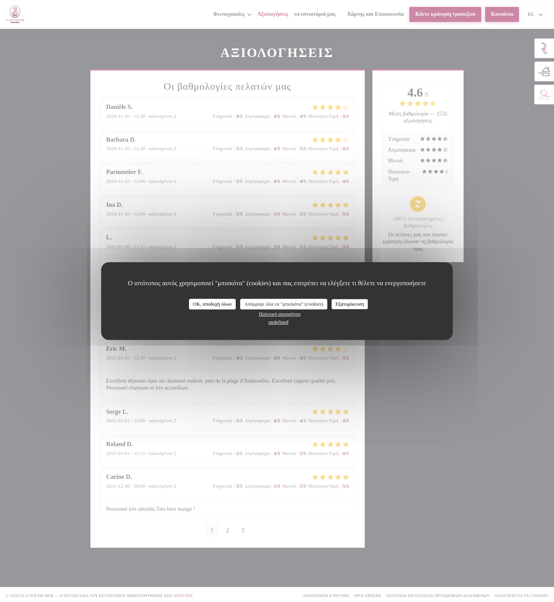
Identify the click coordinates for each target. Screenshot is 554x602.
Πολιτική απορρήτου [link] (280, 314)
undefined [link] (279, 322)
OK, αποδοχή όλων (212, 304)
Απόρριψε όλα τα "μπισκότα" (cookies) (283, 304)
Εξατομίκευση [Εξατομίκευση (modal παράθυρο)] (349, 304)
